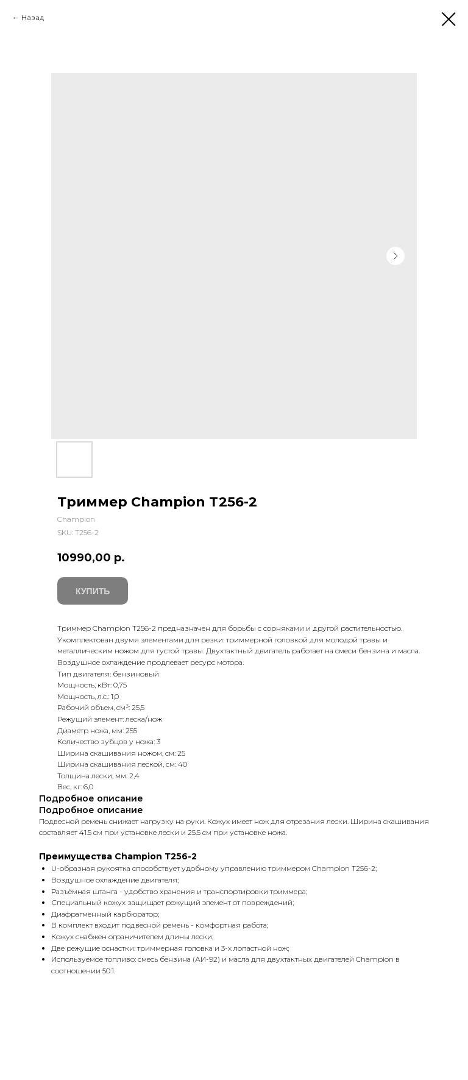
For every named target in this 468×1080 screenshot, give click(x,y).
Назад (32, 17)
